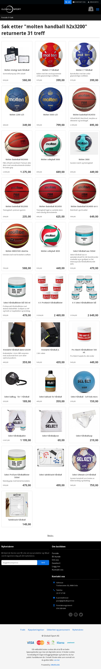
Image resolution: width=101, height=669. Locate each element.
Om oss (55, 559)
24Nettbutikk (55, 665)
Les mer (57, 660)
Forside (4, 17)
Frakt (22, 629)
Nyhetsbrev (77, 629)
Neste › (50, 535)
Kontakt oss (57, 569)
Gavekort (56, 563)
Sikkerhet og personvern (58, 629)
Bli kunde (56, 556)
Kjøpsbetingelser (36, 629)
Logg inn (56, 566)
